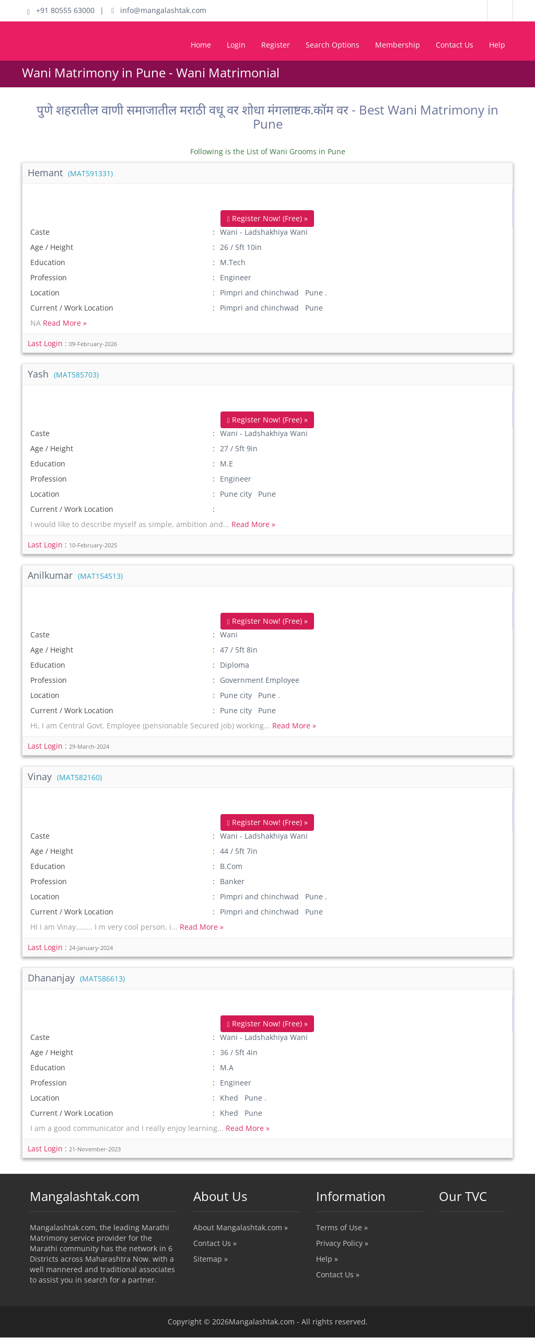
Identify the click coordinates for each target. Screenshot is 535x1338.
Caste (40, 232)
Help (497, 45)
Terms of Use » (342, 1228)
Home (201, 45)
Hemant (70, 172)
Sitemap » (210, 1259)
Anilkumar (75, 575)
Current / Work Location (71, 308)
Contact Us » (215, 1244)
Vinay (65, 777)
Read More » (65, 323)
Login (236, 45)
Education (47, 262)
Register (275, 45)
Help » (327, 1259)
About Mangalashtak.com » (240, 1228)
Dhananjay (76, 978)
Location (45, 293)
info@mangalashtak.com (158, 10)
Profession (48, 277)
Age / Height (51, 247)
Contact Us (454, 45)
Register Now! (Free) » (267, 218)
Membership (397, 45)
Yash (63, 374)
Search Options (332, 45)
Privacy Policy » (342, 1244)
